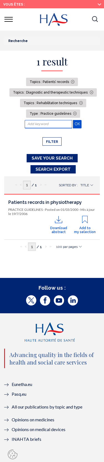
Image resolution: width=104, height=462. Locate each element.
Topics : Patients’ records (50, 82)
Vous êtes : (14, 4)
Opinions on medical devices (38, 429)
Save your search (52, 158)
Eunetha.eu (22, 384)
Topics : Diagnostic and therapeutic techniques (50, 92)
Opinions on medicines (33, 419)
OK (78, 123)
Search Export (53, 169)
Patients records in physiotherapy (45, 202)
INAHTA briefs (26, 439)
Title (84, 185)
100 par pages (67, 247)
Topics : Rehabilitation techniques (51, 103)
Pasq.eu (19, 394)
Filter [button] (52, 142)
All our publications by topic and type (47, 406)
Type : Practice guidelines (51, 114)
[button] (95, 19)
